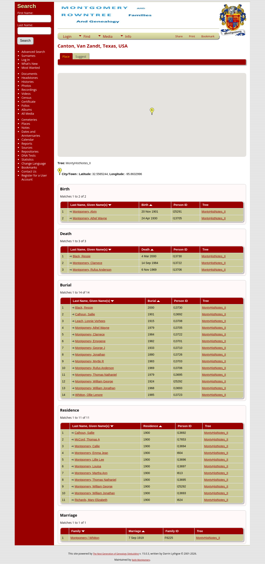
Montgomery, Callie (87, 446)
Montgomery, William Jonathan (95, 388)
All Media (27, 114)
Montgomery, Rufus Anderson (92, 269)
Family (77, 531)
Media (107, 36)
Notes (25, 128)
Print (192, 36)
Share (179, 36)
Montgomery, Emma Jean (91, 453)
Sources (26, 147)
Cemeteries (29, 120)
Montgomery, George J (90, 348)
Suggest (80, 56)
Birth (146, 205)
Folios (25, 106)
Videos (25, 94)
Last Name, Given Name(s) (91, 205)
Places (25, 124)
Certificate (28, 102)
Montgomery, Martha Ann (91, 473)
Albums (26, 110)
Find (86, 36)
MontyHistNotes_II (213, 211)
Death (147, 249)
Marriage (137, 531)
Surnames (28, 56)
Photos (26, 86)
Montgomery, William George (94, 381)
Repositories (29, 151)
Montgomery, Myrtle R (89, 361)
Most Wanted (30, 68)
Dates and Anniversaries (30, 134)
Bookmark (207, 36)
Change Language (33, 163)
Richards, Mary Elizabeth (91, 500)
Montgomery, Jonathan (90, 354)
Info (128, 36)
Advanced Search (33, 52)
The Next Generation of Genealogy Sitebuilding (116, 553)
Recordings (29, 90)
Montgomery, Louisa (88, 466)
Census (26, 98)
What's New (29, 64)
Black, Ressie (82, 256)
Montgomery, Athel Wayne (90, 218)
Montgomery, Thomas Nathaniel (96, 374)
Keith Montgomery (141, 559)
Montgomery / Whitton (85, 537)
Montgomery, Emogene (90, 341)
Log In (25, 60)
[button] (152, 111)
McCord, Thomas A (87, 439)
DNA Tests (28, 155)
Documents (29, 74)
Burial (154, 301)
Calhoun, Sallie (85, 314)
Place (66, 56)
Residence (152, 426)
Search (26, 6)
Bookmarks (29, 167)
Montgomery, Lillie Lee (89, 459)
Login (67, 36)
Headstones (29, 78)
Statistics (27, 159)
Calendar (27, 140)
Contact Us (28, 171)
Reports (26, 144)
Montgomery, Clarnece (87, 263)
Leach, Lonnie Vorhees (90, 321)
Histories (27, 82)
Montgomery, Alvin (85, 211)
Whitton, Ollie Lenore (89, 394)
